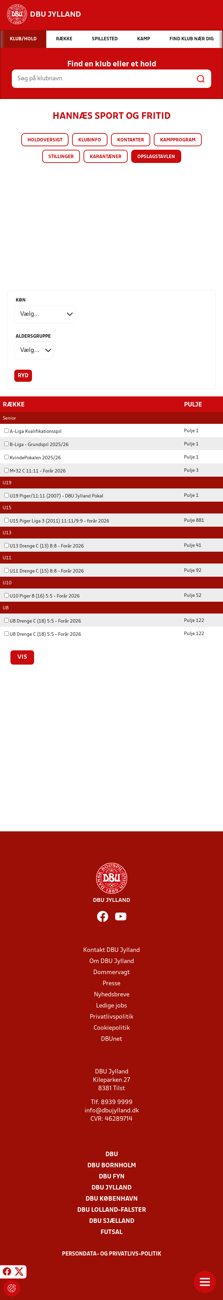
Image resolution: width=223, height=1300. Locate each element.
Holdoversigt (44, 140)
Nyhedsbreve (111, 994)
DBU (111, 1154)
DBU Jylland (111, 1188)
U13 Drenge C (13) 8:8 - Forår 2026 (44, 546)
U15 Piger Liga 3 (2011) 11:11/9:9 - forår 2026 (56, 521)
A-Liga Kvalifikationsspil (33, 431)
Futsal (111, 1232)
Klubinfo (89, 140)
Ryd (23, 375)
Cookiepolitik (112, 1028)
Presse (111, 983)
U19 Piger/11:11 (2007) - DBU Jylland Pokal (53, 496)
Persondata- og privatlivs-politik (111, 1253)
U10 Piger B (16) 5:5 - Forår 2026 (42, 596)
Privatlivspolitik (111, 1017)
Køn (21, 300)
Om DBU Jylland (111, 961)
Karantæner (105, 157)
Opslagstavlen (156, 157)
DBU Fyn (112, 1176)
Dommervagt (111, 972)
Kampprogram (178, 140)
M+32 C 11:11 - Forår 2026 (35, 471)
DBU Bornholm (111, 1165)
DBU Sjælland (111, 1221)
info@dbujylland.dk (112, 1110)
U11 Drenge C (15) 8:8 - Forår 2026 (44, 571)
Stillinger (61, 157)
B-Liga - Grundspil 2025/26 (36, 444)
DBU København (112, 1199)
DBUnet (111, 1039)
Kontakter (130, 140)
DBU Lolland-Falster (111, 1210)
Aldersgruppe (33, 336)
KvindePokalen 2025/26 (32, 457)
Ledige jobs (111, 1006)
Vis (22, 657)
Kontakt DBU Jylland (111, 950)
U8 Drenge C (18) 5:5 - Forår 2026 (42, 621)
